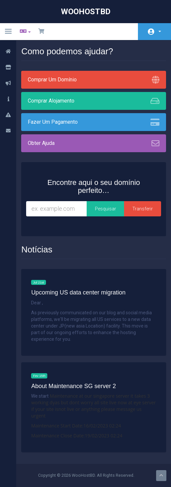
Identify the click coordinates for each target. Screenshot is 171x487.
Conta (159, 31)
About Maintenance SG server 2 (73, 386)
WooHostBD (85, 11)
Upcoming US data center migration (78, 292)
